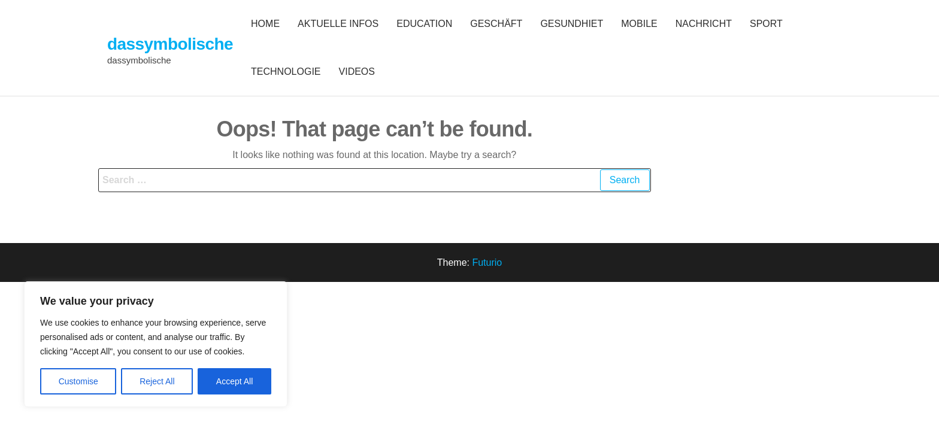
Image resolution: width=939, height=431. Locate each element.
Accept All (234, 381)
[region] (155, 344)
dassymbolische (170, 44)
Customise (78, 381)
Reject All (157, 381)
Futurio (487, 262)
